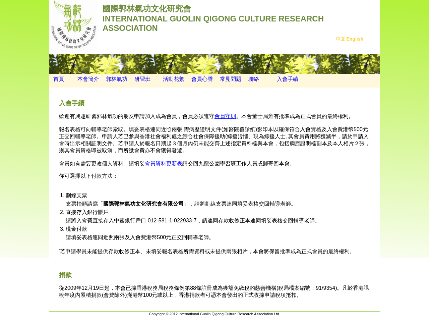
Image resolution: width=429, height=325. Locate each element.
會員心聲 (202, 79)
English (354, 39)
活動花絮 (173, 79)
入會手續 (287, 79)
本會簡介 (88, 79)
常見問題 (230, 79)
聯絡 (253, 79)
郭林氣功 (116, 79)
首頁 (56, 79)
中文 (340, 39)
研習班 (142, 79)
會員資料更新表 (163, 163)
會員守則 (225, 116)
